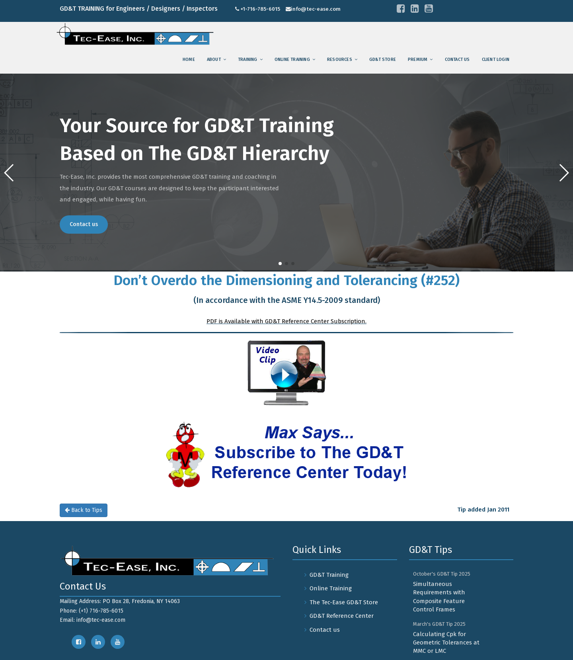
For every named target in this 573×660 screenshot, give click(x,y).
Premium (417, 59)
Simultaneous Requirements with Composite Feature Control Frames (439, 596)
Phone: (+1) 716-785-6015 (91, 610)
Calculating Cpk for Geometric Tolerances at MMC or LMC (446, 643)
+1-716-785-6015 (260, 9)
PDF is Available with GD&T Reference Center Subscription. (286, 321)
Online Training (292, 59)
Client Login (495, 59)
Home (189, 59)
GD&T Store (382, 59)
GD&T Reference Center (342, 615)
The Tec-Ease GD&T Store (344, 602)
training (247, 59)
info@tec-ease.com (316, 9)
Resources (339, 59)
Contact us (457, 59)
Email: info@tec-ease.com (92, 620)
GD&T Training (329, 574)
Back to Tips (83, 510)
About (214, 59)
